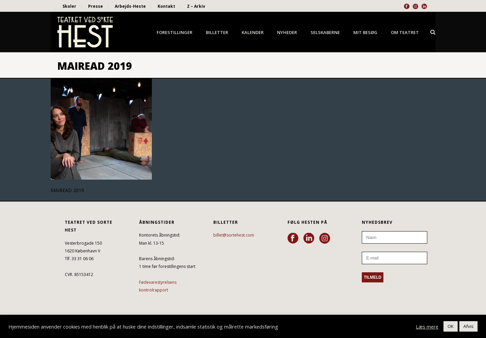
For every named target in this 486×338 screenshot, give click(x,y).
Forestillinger (174, 32)
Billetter (217, 32)
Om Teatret (405, 32)
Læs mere (427, 327)
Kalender (253, 32)
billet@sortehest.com (233, 235)
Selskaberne (325, 32)
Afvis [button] (468, 326)
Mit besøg (365, 32)
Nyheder (287, 32)
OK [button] (451, 326)
